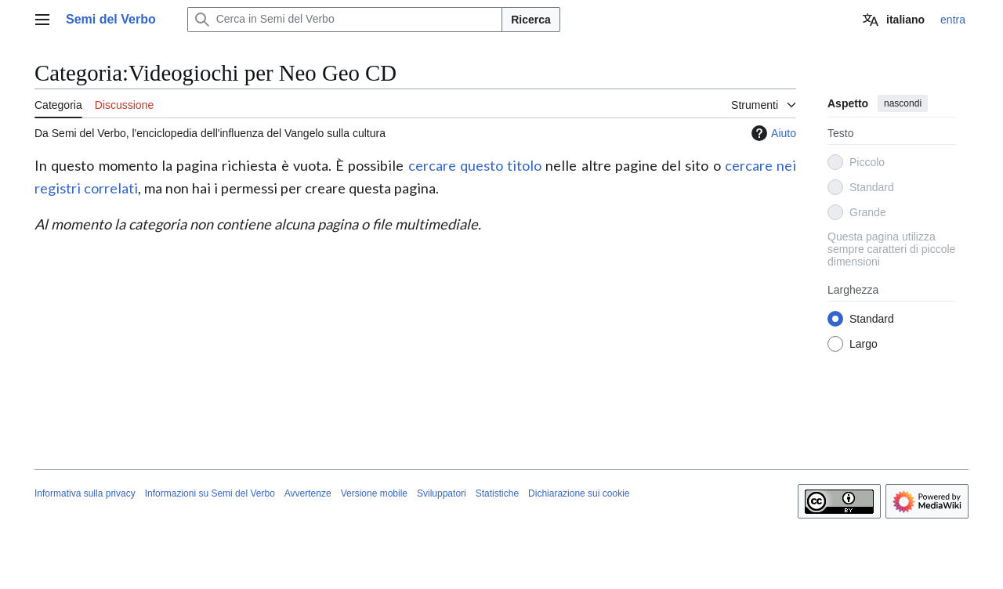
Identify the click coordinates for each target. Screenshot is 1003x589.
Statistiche (497, 493)
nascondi (903, 103)
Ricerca (531, 19)
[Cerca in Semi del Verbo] (344, 19)
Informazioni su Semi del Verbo (210, 493)
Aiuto (772, 133)
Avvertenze (307, 493)
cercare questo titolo (475, 165)
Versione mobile (374, 493)
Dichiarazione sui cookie (578, 493)
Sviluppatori (441, 493)
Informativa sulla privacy (85, 493)
